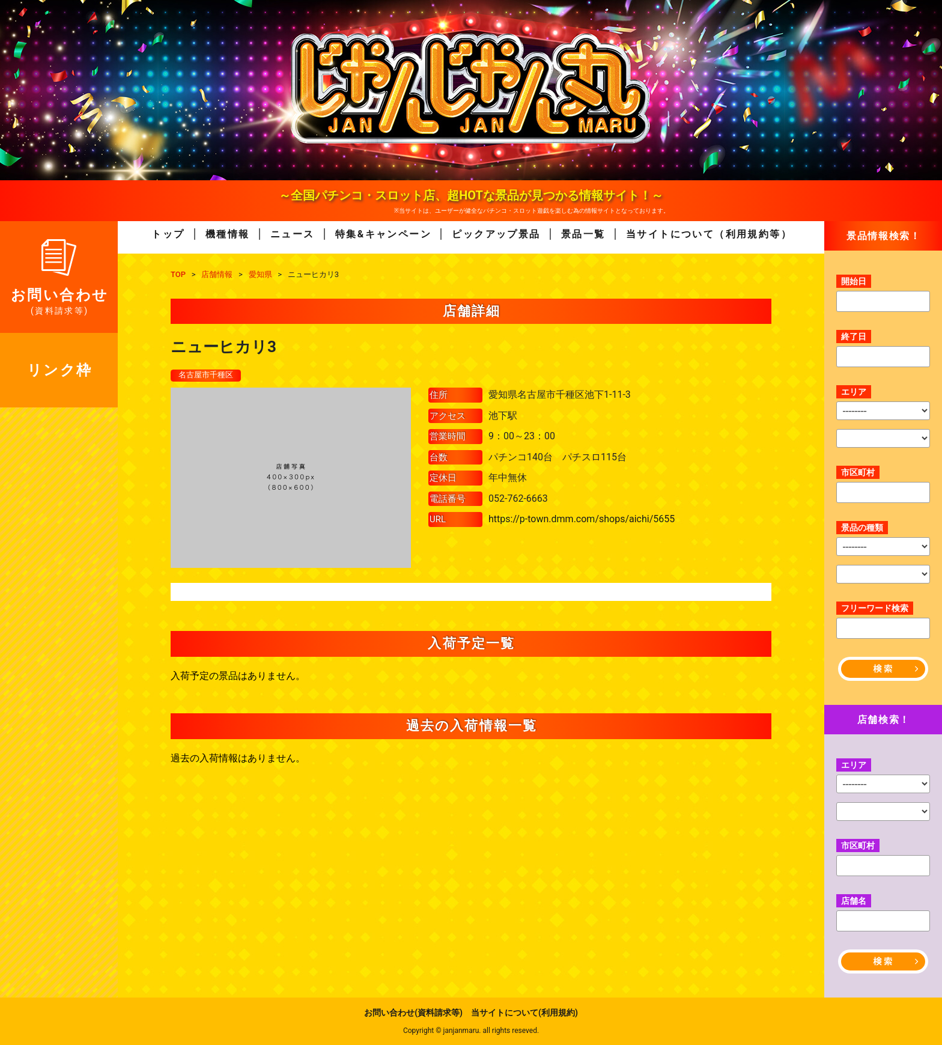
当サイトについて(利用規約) (524, 1012)
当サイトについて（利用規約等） (709, 234)
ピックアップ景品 (496, 234)
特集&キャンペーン (383, 234)
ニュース (292, 234)
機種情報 (227, 234)
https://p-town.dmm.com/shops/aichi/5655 (581, 519)
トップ (167, 234)
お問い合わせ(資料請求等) (413, 1012)
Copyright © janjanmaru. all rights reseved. (471, 1030)
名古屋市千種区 (207, 375)
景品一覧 (583, 234)
